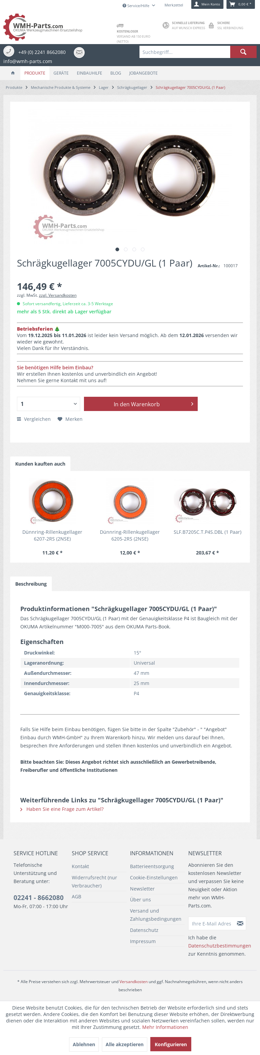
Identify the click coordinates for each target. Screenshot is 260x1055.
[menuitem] (198, 52)
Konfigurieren (171, 1044)
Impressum (143, 941)
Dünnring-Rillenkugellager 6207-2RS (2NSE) (52, 535)
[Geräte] (61, 73)
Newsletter (142, 888)
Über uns (140, 899)
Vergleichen (34, 419)
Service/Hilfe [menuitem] (136, 5)
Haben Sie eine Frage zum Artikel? (62, 809)
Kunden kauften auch (40, 464)
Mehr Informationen (165, 1027)
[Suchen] (243, 52)
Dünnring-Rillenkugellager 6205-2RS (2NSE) (130, 535)
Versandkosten (134, 981)
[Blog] (115, 73)
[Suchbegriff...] (198, 52)
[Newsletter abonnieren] (240, 923)
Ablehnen (84, 1044)
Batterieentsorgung (152, 866)
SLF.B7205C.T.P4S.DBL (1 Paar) (207, 532)
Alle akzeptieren (125, 1044)
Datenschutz (144, 930)
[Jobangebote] (143, 73)
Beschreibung (31, 584)
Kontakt (80, 866)
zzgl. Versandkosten (58, 295)
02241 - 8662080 (39, 897)
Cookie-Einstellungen (154, 877)
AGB (76, 896)
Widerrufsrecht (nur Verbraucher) (94, 881)
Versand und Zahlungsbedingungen (155, 914)
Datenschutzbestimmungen (219, 945)
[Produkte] (34, 73)
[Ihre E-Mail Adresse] (211, 923)
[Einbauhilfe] (89, 73)
